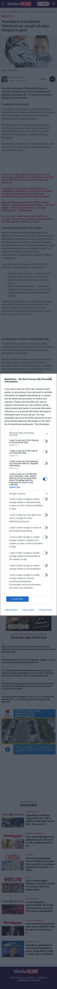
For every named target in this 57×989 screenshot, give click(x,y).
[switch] (45, 441)
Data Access (28, 610)
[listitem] (28, 434)
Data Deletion (11, 610)
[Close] (51, 379)
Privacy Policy (45, 610)
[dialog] (28, 494)
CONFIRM (17, 599)
